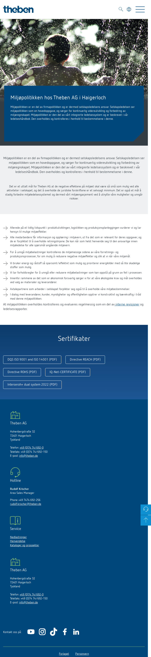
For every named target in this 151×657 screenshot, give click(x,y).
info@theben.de (28, 455)
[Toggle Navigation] (140, 9)
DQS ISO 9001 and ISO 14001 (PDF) (32, 359)
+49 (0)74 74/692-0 (32, 447)
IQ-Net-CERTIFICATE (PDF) (68, 372)
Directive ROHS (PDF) (22, 372)
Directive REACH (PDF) (85, 359)
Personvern (82, 653)
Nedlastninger (18, 537)
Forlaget (64, 653)
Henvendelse (17, 541)
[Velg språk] (129, 10)
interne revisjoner (127, 304)
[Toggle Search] (120, 10)
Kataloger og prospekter (24, 545)
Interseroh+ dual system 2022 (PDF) (32, 384)
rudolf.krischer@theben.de (25, 504)
